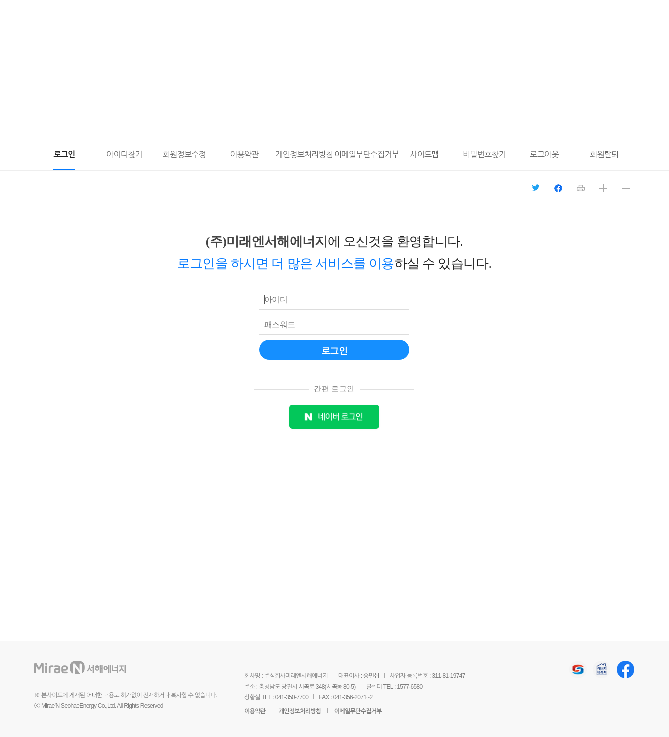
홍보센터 (396, 14)
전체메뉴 (552, 15)
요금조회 (525, 16)
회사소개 (333, 14)
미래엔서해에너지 (94, 15)
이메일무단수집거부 (358, 711)
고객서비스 (179, 14)
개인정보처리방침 (300, 711)
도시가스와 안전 (258, 14)
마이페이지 (499, 16)
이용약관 (255, 711)
